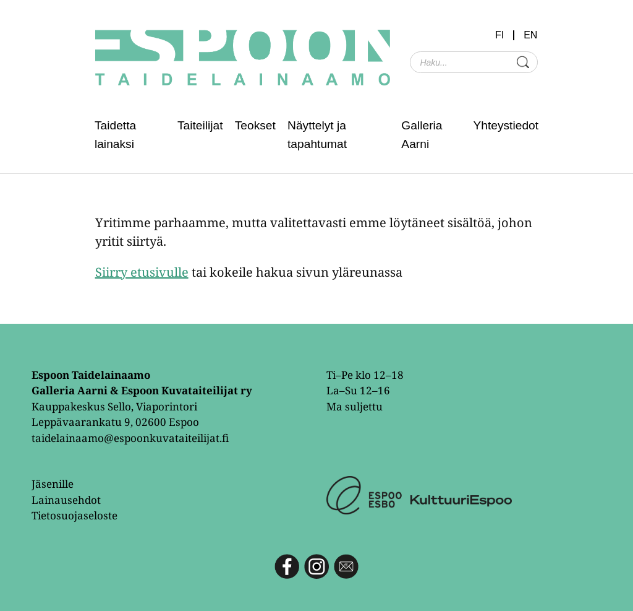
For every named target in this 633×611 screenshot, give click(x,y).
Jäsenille (53, 484)
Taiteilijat (200, 125)
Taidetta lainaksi (115, 134)
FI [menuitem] (499, 35)
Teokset (255, 125)
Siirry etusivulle (142, 272)
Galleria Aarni (421, 134)
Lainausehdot (66, 500)
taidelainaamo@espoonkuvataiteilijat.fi (130, 438)
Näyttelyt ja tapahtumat (317, 134)
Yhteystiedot (505, 125)
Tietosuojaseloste (74, 515)
